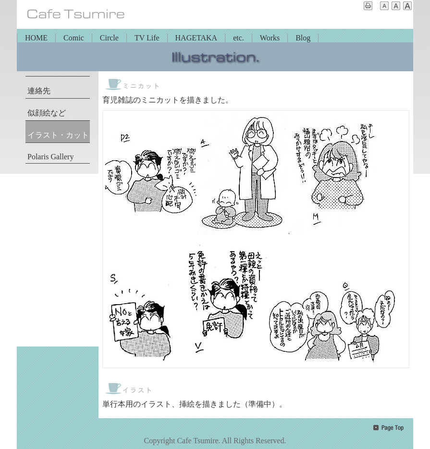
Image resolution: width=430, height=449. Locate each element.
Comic (73, 38)
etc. (238, 38)
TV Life (147, 38)
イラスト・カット (58, 135)
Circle (109, 38)
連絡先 (38, 91)
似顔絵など (46, 113)
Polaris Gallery (50, 157)
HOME (36, 38)
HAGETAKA (196, 38)
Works (270, 38)
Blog (302, 38)
